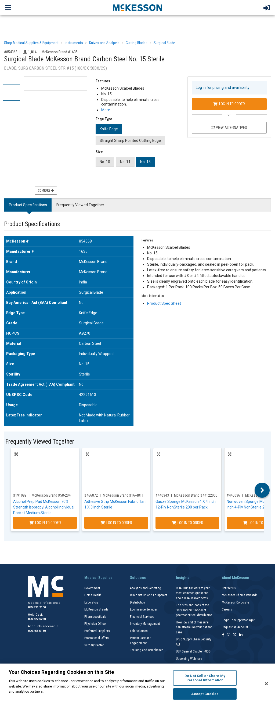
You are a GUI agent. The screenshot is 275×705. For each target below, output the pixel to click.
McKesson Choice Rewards (240, 595)
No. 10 (105, 162)
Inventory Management (145, 624)
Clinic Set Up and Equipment (148, 595)
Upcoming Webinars (189, 659)
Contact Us (229, 588)
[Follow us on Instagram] (228, 635)
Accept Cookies (204, 694)
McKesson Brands (96, 609)
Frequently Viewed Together (80, 205)
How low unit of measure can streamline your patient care (194, 627)
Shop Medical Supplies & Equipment (31, 43)
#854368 (10, 52)
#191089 (20, 495)
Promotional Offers (96, 638)
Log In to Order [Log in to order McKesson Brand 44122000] (187, 523)
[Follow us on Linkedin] (241, 635)
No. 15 (145, 162)
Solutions (138, 578)
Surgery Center (94, 645)
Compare (46, 190)
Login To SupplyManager (238, 620)
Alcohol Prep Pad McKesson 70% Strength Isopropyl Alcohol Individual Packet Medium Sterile (43, 507)
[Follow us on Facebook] (223, 635)
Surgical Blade (164, 43)
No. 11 (125, 162)
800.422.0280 (37, 619)
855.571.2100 (37, 607)
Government (92, 588)
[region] (137, 684)
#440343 (162, 495)
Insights (182, 578)
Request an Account (235, 627)
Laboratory (91, 602)
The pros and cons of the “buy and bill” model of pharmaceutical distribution (194, 610)
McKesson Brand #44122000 (196, 495)
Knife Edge (109, 129)
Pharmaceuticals (95, 617)
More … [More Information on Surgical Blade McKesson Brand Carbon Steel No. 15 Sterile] (107, 110)
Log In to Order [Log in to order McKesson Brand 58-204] (45, 523)
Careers (227, 609)
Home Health (93, 595)
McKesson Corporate (235, 602)
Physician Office (95, 624)
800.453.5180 (37, 631)
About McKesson (235, 578)
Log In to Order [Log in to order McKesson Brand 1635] (229, 104)
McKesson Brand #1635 (60, 52)
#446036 (233, 495)
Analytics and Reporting (145, 588)
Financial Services (142, 617)
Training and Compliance (146, 650)
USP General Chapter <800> (194, 651)
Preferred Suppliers (97, 631)
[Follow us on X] (235, 635)
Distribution (137, 602)
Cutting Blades (136, 43)
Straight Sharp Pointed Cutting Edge (130, 140)
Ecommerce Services (144, 609)
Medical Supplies (98, 578)
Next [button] (262, 490)
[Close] (266, 684)
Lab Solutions (139, 631)
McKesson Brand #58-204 (51, 495)
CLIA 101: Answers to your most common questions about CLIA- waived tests (193, 593)
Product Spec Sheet (164, 303)
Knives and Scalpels (104, 43)
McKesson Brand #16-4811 (123, 495)
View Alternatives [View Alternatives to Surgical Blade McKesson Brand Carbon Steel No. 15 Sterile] (229, 127)
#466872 (91, 495)
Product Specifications (28, 205)
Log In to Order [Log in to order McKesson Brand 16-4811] (116, 523)
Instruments (74, 43)
